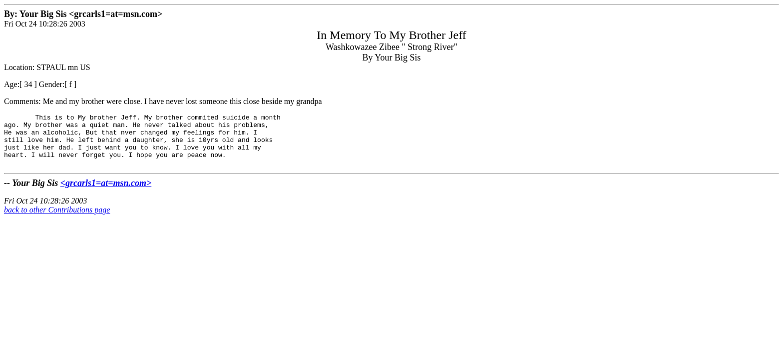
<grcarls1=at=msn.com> (106, 193)
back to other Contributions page (57, 220)
